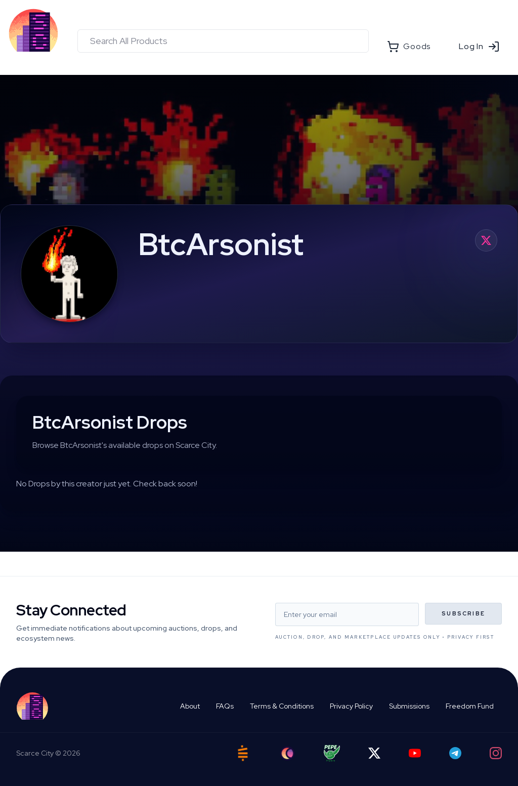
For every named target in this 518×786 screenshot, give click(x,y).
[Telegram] (455, 753)
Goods (408, 46)
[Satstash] (243, 753)
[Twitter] (374, 753)
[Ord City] (287, 753)
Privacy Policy (351, 706)
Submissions (409, 706)
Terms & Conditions (282, 706)
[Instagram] (496, 753)
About (190, 706)
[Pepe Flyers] (332, 753)
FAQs (225, 706)
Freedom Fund (470, 706)
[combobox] (223, 41)
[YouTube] (415, 753)
